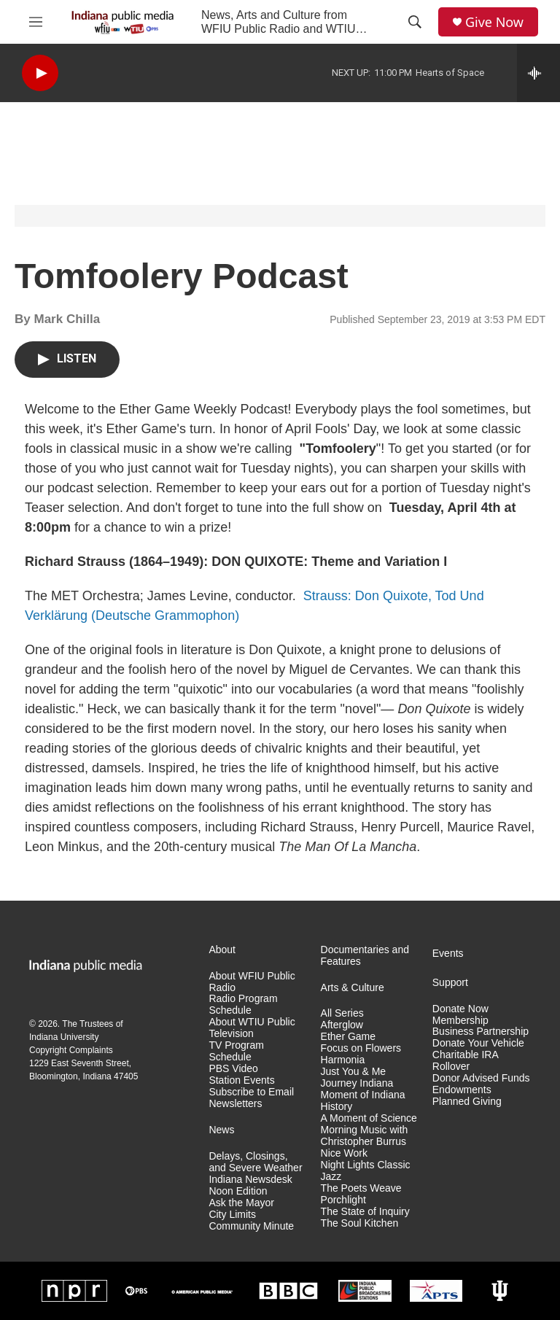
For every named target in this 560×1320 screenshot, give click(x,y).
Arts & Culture (352, 987)
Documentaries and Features (365, 955)
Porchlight (343, 1200)
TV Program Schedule (236, 1051)
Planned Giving (467, 1101)
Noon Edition (238, 1191)
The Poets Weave (361, 1188)
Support (450, 982)
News (221, 1130)
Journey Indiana (357, 1083)
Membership (460, 1020)
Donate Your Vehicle (478, 1043)
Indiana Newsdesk (250, 1179)
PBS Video (233, 1068)
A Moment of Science (369, 1118)
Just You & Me (353, 1071)
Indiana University (63, 1037)
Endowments (461, 1089)
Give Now (494, 22)
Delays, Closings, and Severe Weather (255, 1162)
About (222, 949)
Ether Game (348, 1036)
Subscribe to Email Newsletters (251, 1098)
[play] (40, 73)
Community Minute (251, 1226)
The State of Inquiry (365, 1211)
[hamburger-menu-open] (36, 21)
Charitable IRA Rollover (465, 1060)
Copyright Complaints (71, 1050)
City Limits (232, 1214)
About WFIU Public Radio (252, 982)
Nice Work (344, 1153)
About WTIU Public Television (252, 1028)
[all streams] (538, 73)
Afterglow (342, 1025)
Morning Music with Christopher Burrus (364, 1136)
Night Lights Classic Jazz (366, 1171)
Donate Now (460, 1008)
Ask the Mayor (241, 1202)
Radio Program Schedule (243, 1004)
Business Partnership (480, 1031)
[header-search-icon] (415, 21)
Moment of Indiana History (363, 1101)
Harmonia (343, 1060)
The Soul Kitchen (360, 1223)
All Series (342, 1013)
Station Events (241, 1080)
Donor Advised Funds (481, 1078)
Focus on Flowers (361, 1048)
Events (448, 953)
